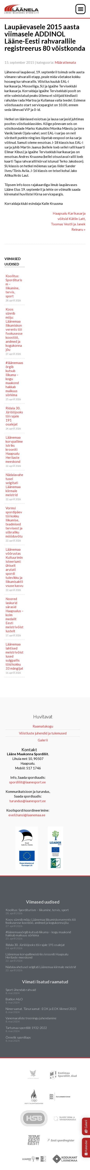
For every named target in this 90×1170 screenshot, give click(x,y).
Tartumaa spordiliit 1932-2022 (26, 1028)
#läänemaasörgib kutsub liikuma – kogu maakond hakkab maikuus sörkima (14, 379)
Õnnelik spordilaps (18, 1037)
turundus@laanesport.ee (27, 801)
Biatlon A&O (14, 999)
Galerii (86, 1126)
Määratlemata (65, 62)
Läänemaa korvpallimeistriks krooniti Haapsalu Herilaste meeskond (14, 449)
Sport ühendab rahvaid (21, 990)
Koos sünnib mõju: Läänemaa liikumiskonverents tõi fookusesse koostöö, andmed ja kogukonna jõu (14, 329)
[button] (80, 9)
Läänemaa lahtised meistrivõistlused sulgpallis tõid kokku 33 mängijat (14, 656)
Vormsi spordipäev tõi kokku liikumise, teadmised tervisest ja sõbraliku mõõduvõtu (14, 522)
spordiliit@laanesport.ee (27, 782)
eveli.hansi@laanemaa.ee (26, 815)
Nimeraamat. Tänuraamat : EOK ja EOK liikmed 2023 (41, 1009)
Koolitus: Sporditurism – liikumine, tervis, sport (14, 286)
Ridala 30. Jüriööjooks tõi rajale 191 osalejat (14, 416)
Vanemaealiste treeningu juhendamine (31, 1018)
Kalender (86, 1147)
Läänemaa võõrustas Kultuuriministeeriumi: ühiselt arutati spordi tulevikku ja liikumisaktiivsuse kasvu (14, 567)
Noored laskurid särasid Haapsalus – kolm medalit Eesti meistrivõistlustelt (14, 615)
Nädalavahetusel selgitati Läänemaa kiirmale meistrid (14, 485)
